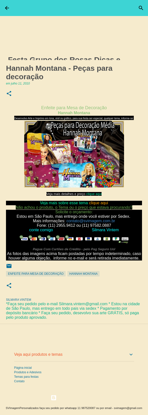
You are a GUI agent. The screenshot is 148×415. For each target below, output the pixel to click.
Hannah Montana (83, 274)
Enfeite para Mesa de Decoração (36, 274)
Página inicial (23, 368)
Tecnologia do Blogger (74, 398)
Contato (19, 381)
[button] (9, 93)
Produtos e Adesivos (27, 372)
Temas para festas (26, 376)
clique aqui (94, 194)
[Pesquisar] (141, 8)
